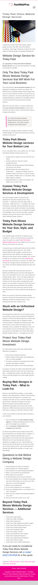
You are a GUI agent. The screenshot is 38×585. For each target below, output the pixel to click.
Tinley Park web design (9, 563)
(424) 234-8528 (21, 568)
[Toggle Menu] (34, 7)
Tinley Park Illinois (15, 561)
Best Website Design (15, 574)
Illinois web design (30, 561)
